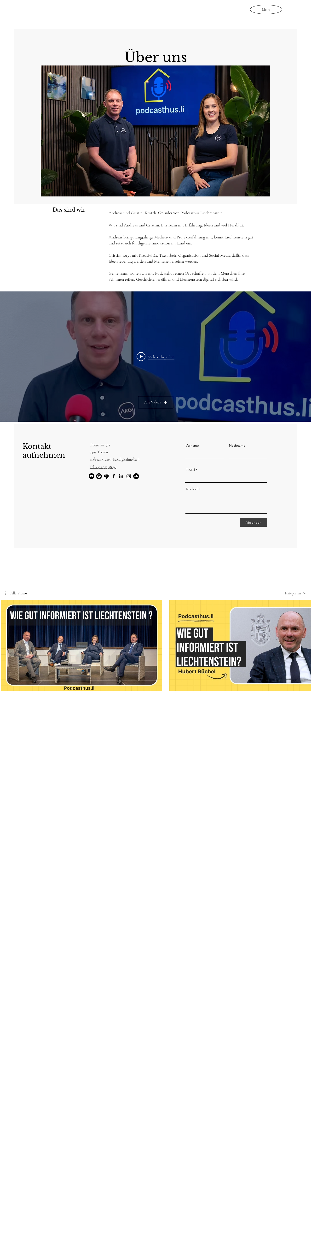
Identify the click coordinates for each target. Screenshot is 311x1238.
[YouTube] (91, 476)
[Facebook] (114, 476)
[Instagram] (129, 476)
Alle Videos (155, 402)
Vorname (192, 445)
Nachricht (193, 489)
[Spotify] (99, 476)
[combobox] (295, 593)
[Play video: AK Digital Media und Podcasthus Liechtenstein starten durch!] (155, 356)
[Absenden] (253, 522)
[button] (16, 593)
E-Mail (190, 470)
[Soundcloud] (136, 476)
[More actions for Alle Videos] (16, 593)
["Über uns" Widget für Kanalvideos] (155, 356)
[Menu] (266, 9)
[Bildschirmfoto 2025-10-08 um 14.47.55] (106, 476)
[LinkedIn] (121, 476)
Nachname (237, 445)
